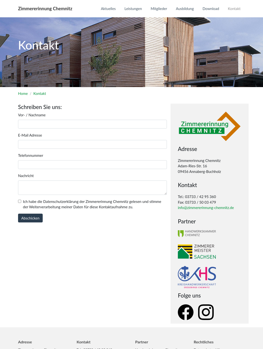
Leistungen (133, 8)
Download (210, 8)
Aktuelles (108, 8)
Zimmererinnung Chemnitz (45, 8)
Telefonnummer (30, 155)
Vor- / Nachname (32, 115)
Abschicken (30, 218)
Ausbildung (185, 8)
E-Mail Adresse (30, 135)
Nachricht (26, 175)
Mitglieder (159, 8)
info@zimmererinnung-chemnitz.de (206, 207)
